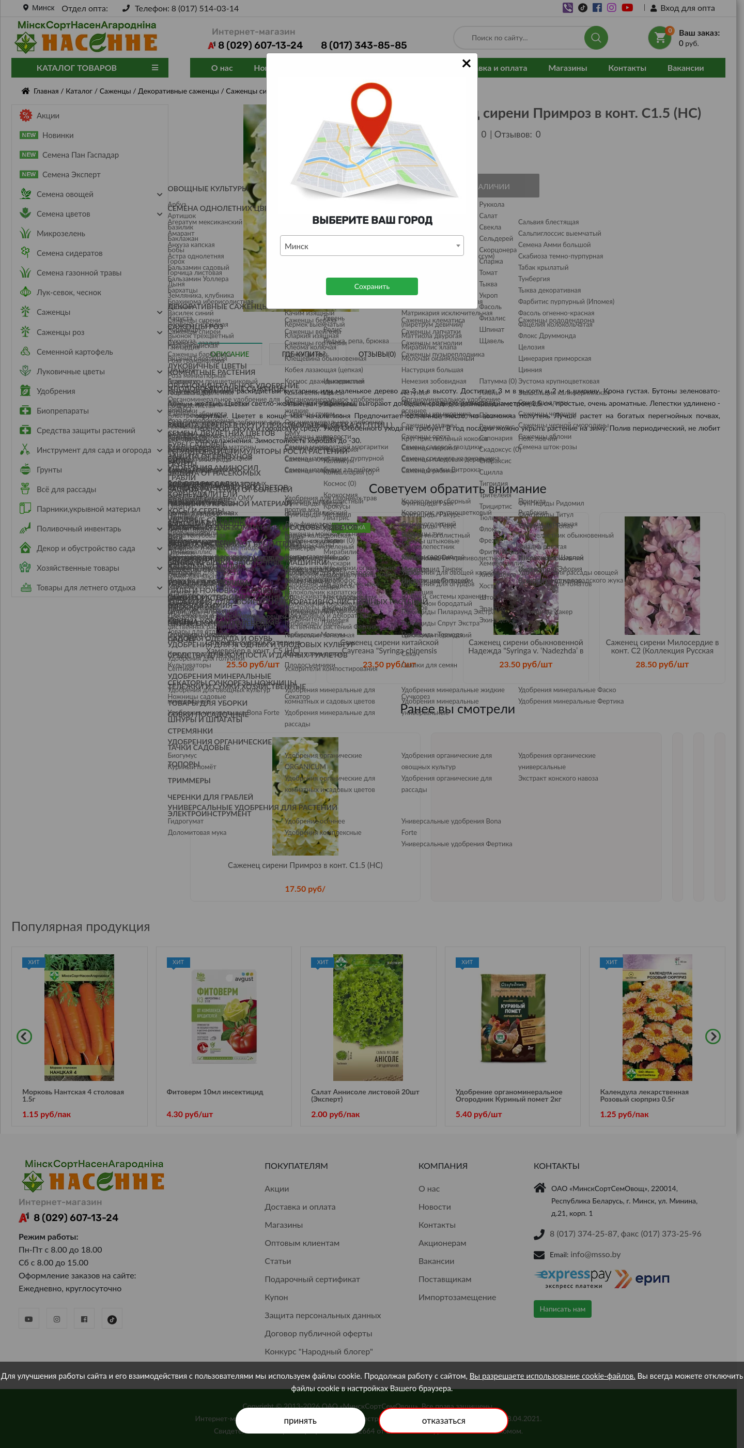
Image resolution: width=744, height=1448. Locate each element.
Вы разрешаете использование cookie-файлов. (553, 1375)
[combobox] (372, 245)
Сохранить (372, 286)
